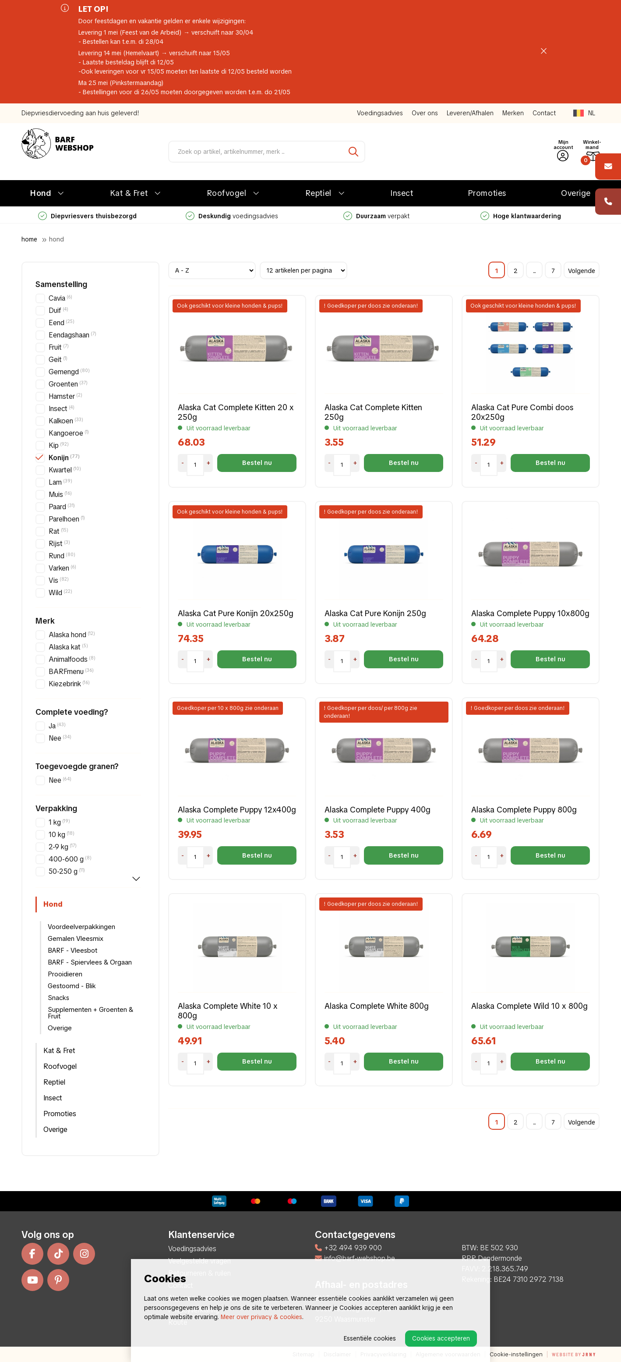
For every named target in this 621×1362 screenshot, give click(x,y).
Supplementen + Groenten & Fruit (90, 1013)
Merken (513, 113)
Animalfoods (72, 659)
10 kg (61, 834)
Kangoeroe (69, 433)
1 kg (59, 822)
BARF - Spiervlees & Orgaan (90, 962)
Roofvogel (227, 193)
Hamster (65, 396)
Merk (45, 621)
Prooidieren (65, 974)
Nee (60, 738)
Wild (60, 592)
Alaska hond (72, 634)
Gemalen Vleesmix (75, 938)
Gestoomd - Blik (72, 986)
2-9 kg (63, 846)
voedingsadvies (232, 216)
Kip (59, 445)
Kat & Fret (129, 193)
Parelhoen (67, 519)
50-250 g (67, 871)
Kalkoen (66, 421)
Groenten (68, 384)
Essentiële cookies (370, 1338)
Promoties (487, 193)
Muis (60, 494)
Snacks (58, 997)
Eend (61, 322)
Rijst (59, 543)
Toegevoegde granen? (77, 766)
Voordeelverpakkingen (81, 926)
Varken (62, 568)
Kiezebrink (69, 683)
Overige (576, 193)
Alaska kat (68, 647)
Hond (40, 193)
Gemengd (69, 371)
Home (29, 239)
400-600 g (70, 859)
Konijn (64, 457)
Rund (62, 555)
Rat (58, 531)
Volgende (581, 271)
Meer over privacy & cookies (261, 1317)
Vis (59, 580)
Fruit (59, 347)
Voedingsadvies (380, 113)
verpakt (376, 216)
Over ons (425, 113)
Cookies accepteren (441, 1338)
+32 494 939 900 (348, 1247)
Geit (58, 359)
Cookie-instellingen (516, 1354)
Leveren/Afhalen (470, 113)
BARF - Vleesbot (72, 950)
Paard (62, 506)
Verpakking (56, 808)
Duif (58, 310)
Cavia (60, 298)
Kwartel (65, 470)
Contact (544, 113)
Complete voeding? (71, 712)
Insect (402, 193)
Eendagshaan (72, 335)
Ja (57, 726)
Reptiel (319, 193)
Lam (60, 482)
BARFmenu (71, 671)
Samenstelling (61, 284)
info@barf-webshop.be (355, 1258)
